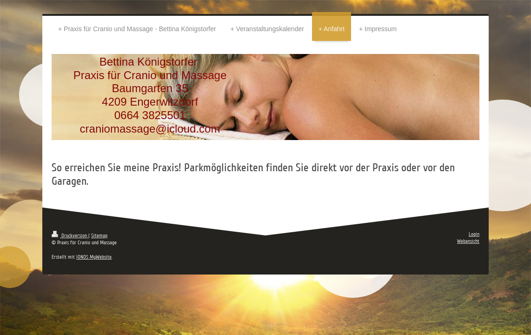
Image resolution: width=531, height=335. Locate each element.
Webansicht (468, 241)
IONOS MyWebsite (94, 257)
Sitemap (99, 236)
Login (474, 234)
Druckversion (70, 236)
